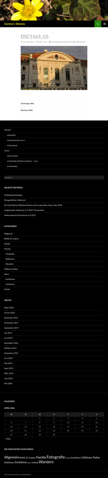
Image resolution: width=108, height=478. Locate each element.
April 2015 (8, 368)
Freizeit (7, 130)
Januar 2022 (9, 312)
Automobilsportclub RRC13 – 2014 (22, 161)
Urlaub (7, 289)
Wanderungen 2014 (16, 140)
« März (8, 439)
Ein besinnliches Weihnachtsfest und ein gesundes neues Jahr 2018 (33, 205)
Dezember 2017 (11, 318)
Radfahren (10, 259)
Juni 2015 (8, 358)
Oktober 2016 (10, 348)
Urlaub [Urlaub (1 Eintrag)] (35, 462)
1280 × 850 (42, 42)
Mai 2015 (8, 363)
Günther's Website (14, 23)
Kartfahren (12, 156)
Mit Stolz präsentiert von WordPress (17, 475)
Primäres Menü (104, 24)
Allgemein (8, 233)
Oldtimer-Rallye (11, 269)
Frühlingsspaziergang (13, 195)
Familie (7, 244)
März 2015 (9, 373)
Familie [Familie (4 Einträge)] (41, 457)
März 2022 (9, 307)
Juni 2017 (8, 338)
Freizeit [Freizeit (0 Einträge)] (67, 458)
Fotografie (12, 145)
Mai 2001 (8, 383)
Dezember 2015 (11, 353)
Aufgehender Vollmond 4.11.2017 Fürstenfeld (24, 210)
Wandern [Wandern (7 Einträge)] (46, 462)
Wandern (11, 135)
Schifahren (12, 166)
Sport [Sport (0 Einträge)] (29, 463)
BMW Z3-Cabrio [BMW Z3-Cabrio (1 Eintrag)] (27, 457)
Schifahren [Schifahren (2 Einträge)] (21, 462)
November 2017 (11, 323)
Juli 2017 (8, 333)
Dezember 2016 (11, 343)
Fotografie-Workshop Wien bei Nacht (68, 42)
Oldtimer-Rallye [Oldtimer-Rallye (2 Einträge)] (91, 457)
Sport (7, 151)
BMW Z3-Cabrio (11, 238)
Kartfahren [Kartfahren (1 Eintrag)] (76, 457)
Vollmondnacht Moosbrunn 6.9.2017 (20, 215)
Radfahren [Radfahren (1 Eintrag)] (9, 462)
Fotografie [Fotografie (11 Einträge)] (56, 456)
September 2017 (11, 328)
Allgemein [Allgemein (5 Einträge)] (11, 457)
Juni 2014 (8, 378)
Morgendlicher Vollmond (14, 200)
